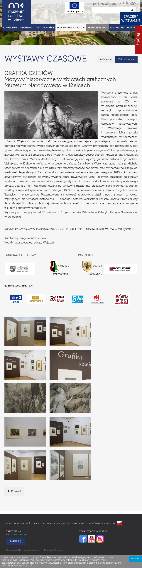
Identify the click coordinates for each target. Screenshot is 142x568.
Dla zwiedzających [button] (71, 27)
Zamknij (135, 559)
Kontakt (133, 27)
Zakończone (126, 59)
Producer (59, 550)
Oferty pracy (79, 524)
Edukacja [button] (117, 27)
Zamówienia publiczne (102, 524)
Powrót (14, 491)
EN (95, 3)
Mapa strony (108, 3)
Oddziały (26, 27)
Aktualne (106, 59)
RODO (37, 524)
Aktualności (45, 27)
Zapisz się (15, 541)
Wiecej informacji (23, 565)
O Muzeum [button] (10, 27)
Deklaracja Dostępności (56, 524)
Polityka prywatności (19, 524)
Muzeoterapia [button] (97, 27)
